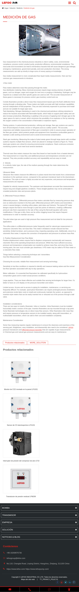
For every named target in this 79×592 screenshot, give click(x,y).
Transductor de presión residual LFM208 (21, 496)
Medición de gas (29, 8)
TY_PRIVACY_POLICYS (49, 579)
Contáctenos (10, 546)
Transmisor (9, 515)
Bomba (6, 508)
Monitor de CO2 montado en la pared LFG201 (21, 389)
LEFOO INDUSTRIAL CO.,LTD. (32, 577)
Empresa (7, 522)
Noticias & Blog (11, 537)
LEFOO (70, 327)
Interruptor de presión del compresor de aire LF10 (21, 461)
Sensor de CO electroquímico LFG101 (21, 425)
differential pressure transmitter (32, 330)
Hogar (6, 8)
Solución (12, 8)
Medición (20, 8)
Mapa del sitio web (28, 579)
